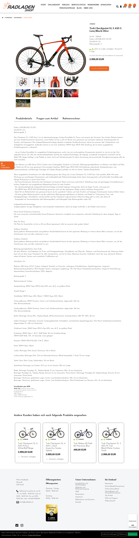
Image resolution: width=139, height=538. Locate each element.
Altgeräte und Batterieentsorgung (82, 488)
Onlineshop (54, 5)
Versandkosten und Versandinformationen (112, 492)
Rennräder (18, 17)
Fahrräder (8, 17)
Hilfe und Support (111, 498)
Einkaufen (106, 5)
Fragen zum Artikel (47, 118)
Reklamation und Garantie (84, 499)
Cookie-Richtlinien (34, 535)
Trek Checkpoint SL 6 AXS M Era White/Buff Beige (28, 445)
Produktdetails (24, 118)
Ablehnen (122, 534)
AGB (77, 491)
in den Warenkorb (99, 68)
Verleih (66, 5)
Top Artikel (109, 495)
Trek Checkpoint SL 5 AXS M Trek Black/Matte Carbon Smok (111, 447)
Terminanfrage (67, 9)
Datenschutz (79, 494)
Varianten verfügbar (28, 457)
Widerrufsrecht (110, 501)
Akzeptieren (132, 534)
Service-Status (78, 5)
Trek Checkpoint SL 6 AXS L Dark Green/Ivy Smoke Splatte (55, 447)
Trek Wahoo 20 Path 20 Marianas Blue (83, 444)
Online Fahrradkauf (112, 489)
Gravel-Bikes (28, 17)
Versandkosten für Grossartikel (113, 55)
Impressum (79, 497)
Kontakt (78, 502)
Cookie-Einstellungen (109, 534)
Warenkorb (93, 5)
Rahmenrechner (71, 118)
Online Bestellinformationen (114, 486)
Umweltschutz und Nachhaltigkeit (81, 484)
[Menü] (136, 515)
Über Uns (88, 9)
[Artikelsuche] (115, 8)
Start (43, 5)
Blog (79, 9)
